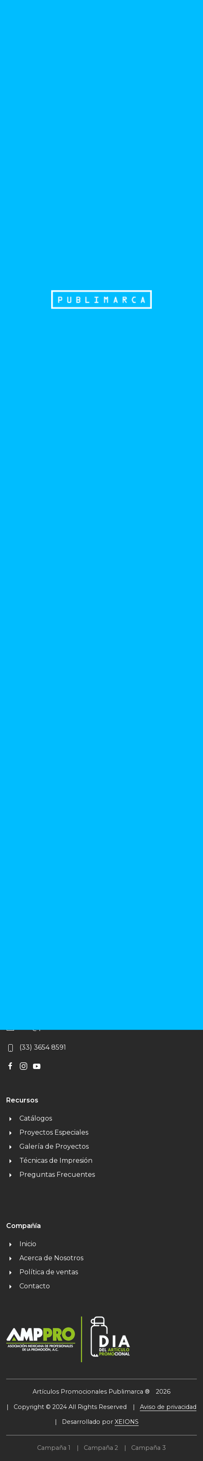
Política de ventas (42, 1272)
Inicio (21, 1244)
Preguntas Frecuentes (50, 1174)
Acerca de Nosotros (44, 1258)
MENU (170, 23)
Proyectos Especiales (47, 1132)
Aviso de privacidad (168, 1407)
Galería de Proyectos (47, 1146)
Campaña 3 (148, 1447)
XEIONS (127, 1421)
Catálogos (29, 1118)
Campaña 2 (101, 1447)
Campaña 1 (54, 1447)
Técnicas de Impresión (49, 1160)
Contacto (28, 1286)
